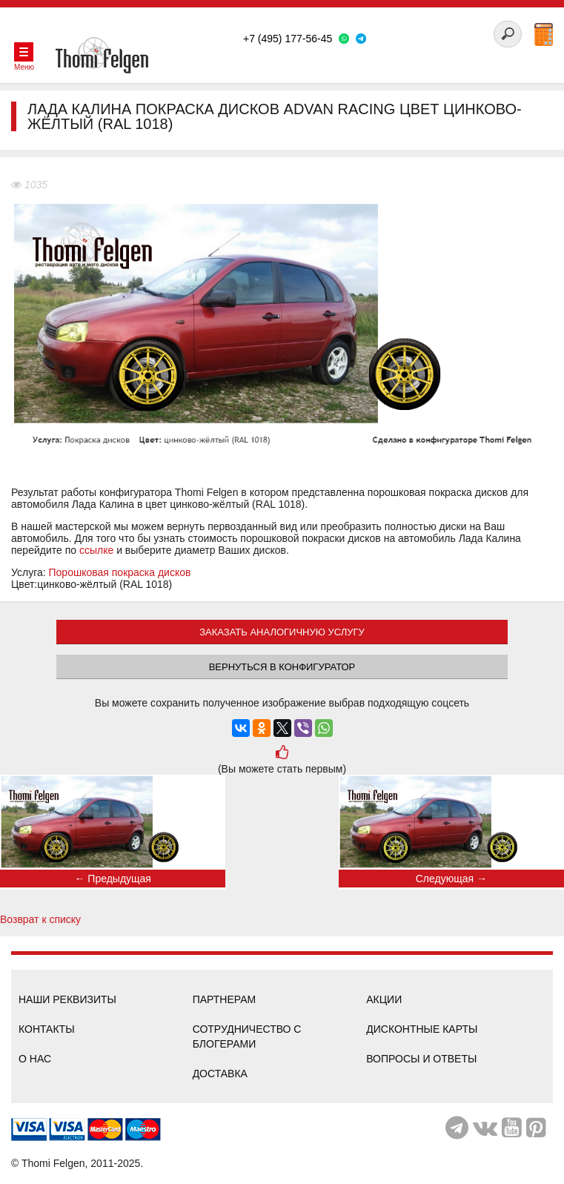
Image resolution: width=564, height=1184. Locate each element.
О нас (35, 1059)
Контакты (47, 1029)
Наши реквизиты (67, 999)
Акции (384, 999)
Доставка (220, 1073)
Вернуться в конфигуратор (282, 666)
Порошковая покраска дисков (120, 572)
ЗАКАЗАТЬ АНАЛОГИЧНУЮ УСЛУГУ (282, 632)
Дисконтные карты (421, 1029)
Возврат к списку (40, 919)
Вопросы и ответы (421, 1059)
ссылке (96, 550)
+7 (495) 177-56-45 (287, 38)
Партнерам (224, 999)
